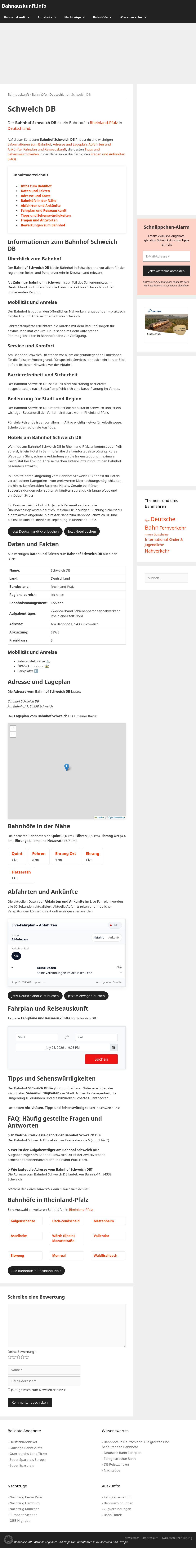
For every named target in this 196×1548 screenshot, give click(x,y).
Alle (16, 956)
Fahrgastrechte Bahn (120, 1458)
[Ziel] (96, 1037)
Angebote (49, 17)
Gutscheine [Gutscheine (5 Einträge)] (161, 534)
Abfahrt (99, 937)
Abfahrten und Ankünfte (41, 205)
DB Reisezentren (116, 1464)
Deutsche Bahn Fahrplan (122, 1452)
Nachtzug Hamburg (25, 1503)
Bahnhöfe (104, 17)
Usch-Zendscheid (66, 1221)
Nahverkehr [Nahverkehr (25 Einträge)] (157, 551)
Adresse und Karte (36, 196)
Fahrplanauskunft (117, 1497)
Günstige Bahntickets (26, 1448)
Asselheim (19, 1236)
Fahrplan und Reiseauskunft (44, 149)
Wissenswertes (135, 17)
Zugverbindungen (117, 1509)
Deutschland (59, 94)
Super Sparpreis (22, 1465)
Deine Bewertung (22, 1351)
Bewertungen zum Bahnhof (43, 225)
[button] (66, 767)
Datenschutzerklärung (177, 1538)
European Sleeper (23, 1515)
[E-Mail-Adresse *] (166, 256)
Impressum (150, 1538)
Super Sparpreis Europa (28, 1459)
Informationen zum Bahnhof (29, 144)
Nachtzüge (76, 17)
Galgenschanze (23, 1221)
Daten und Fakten (35, 191)
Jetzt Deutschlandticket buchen (35, 531)
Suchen (101, 1059)
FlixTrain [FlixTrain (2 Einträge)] (149, 534)
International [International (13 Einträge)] (156, 539)
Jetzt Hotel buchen (82, 531)
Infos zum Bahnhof (36, 186)
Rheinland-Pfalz (104, 122)
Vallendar (101, 1236)
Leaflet (99, 817)
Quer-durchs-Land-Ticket (28, 1453)
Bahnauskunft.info (24, 5)
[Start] (37, 1037)
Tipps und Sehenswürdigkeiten (46, 215)
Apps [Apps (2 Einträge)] (147, 520)
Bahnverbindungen (118, 1503)
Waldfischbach (105, 1255)
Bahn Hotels (113, 1515)
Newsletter (131, 1538)
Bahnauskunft (19, 17)
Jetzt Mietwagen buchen (86, 996)
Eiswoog (17, 1255)
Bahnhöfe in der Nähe (38, 200)
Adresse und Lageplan (70, 144)
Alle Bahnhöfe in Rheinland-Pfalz (36, 1270)
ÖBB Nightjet (19, 1520)
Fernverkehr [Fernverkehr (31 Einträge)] (172, 528)
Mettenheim (104, 1221)
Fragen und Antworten (39, 220)
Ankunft (114, 937)
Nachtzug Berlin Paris (26, 1497)
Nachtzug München (24, 1509)
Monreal (59, 1255)
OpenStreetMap (117, 817)
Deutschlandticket (23, 1442)
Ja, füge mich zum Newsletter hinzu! (37, 1390)
